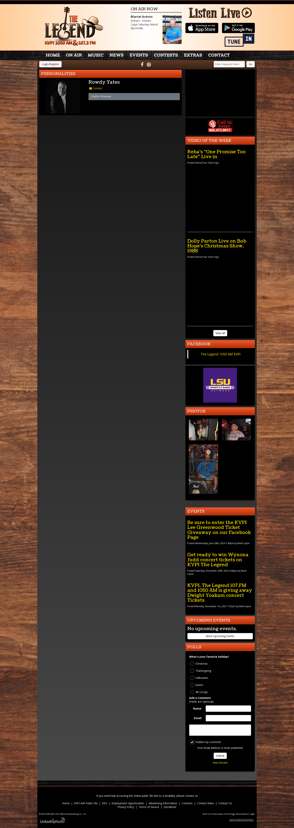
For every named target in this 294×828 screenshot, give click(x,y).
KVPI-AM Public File (86, 803)
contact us (191, 795)
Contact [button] (219, 55)
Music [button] (96, 55)
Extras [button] (193, 55)
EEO (104, 803)
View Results (220, 762)
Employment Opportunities (128, 803)
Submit (220, 755)
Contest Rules (205, 803)
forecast (220, 112)
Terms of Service (149, 807)
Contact (95, 88)
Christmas (199, 664)
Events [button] (139, 55)
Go (250, 64)
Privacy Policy (126, 807)
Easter (196, 685)
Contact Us (225, 803)
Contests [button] (166, 55)
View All (220, 333)
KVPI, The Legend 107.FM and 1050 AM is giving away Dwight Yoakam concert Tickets (219, 592)
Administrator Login (245, 814)
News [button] (117, 55)
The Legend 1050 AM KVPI (221, 354)
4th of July (199, 692)
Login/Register (50, 64)
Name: (197, 708)
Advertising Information (163, 803)
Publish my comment (205, 742)
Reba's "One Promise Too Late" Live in (216, 154)
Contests (187, 803)
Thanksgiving (200, 671)
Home (53, 55)
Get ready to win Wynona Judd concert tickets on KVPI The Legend (217, 560)
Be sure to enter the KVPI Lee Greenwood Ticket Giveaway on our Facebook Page (219, 530)
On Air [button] (74, 55)
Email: (198, 718)
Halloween (199, 678)
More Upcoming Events (220, 636)
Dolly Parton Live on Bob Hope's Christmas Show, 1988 (216, 246)
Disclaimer (170, 807)
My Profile (137, 28)
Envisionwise (217, 814)
